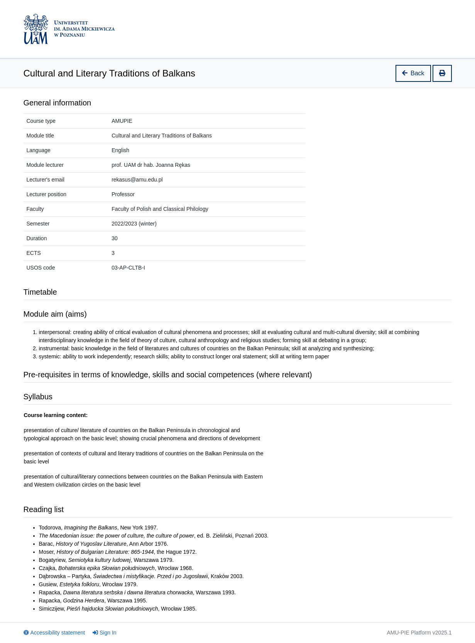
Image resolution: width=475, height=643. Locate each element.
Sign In (105, 632)
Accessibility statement (54, 632)
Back (413, 73)
